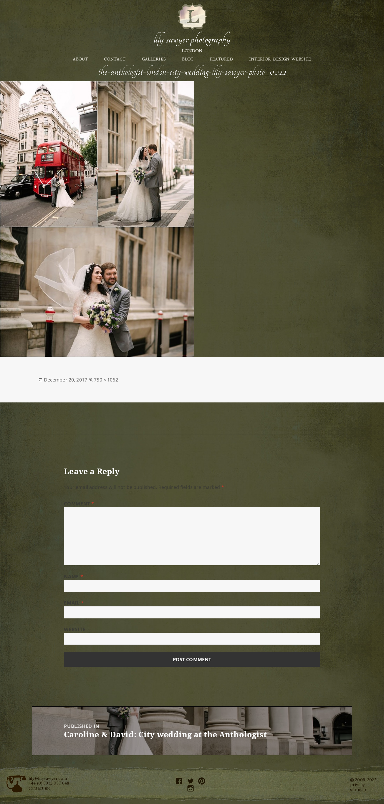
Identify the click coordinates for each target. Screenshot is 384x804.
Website (74, 629)
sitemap (358, 789)
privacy (357, 784)
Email (74, 603)
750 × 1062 (106, 379)
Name (73, 576)
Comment (79, 503)
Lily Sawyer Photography (192, 39)
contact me (40, 788)
